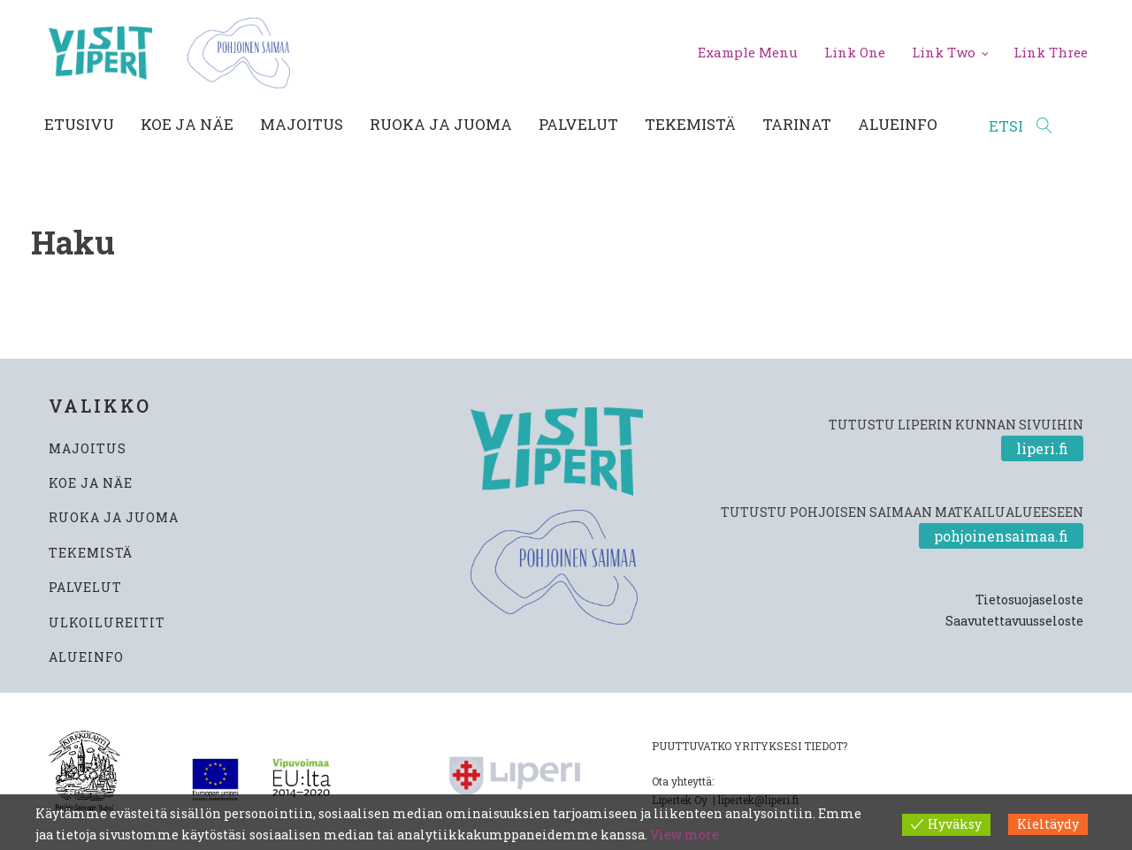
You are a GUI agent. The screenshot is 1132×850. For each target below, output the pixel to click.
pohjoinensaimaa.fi (1001, 536)
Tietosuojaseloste (1029, 599)
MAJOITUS (87, 448)
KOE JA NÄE (91, 483)
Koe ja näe (187, 124)
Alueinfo (897, 124)
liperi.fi (1042, 448)
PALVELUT (85, 587)
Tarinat (796, 124)
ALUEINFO (86, 657)
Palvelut (578, 124)
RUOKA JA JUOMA (114, 517)
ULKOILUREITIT (107, 622)
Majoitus (301, 124)
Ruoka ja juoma (441, 124)
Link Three (1050, 52)
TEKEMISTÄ (91, 552)
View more (684, 834)
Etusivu (79, 124)
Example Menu (748, 52)
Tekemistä (690, 124)
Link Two (943, 52)
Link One (854, 52)
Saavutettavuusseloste (1014, 620)
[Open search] (1020, 126)
